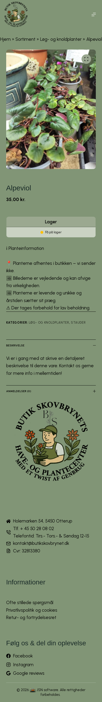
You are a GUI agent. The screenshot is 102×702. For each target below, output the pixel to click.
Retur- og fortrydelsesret (31, 617)
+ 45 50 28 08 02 (37, 528)
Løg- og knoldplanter (61, 39)
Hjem (5, 39)
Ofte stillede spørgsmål (29, 602)
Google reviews (28, 673)
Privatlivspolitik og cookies (31, 610)
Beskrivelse (51, 345)
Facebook (23, 656)
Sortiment (25, 39)
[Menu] (94, 14)
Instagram (23, 664)
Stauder (78, 322)
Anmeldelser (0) (51, 391)
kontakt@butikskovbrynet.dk (41, 543)
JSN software (47, 690)
